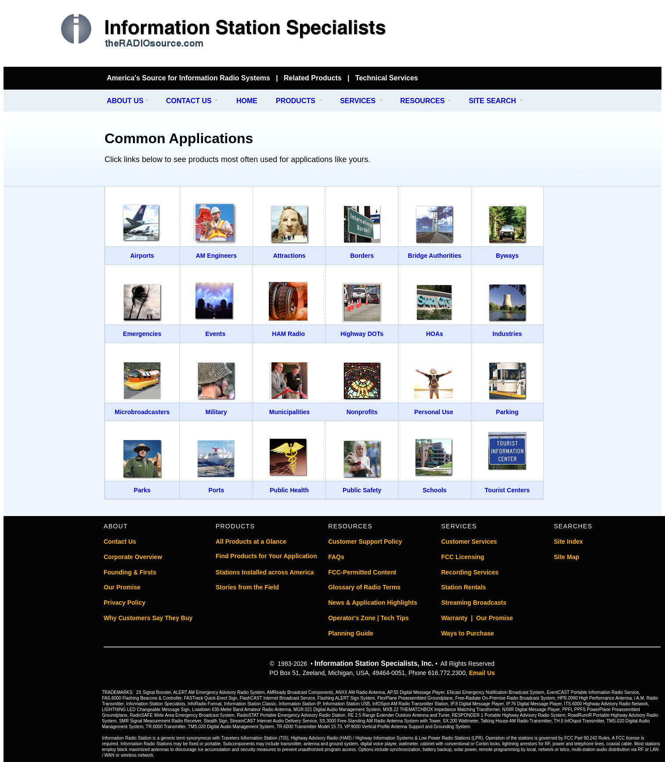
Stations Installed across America (265, 572)
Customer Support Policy (365, 541)
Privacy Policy (124, 602)
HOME (246, 101)
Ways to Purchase (467, 633)
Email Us (482, 672)
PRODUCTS (295, 101)
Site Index (568, 541)
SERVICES (358, 101)
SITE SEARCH (492, 101)
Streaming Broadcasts (473, 602)
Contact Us (120, 541)
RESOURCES (422, 101)
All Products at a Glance (251, 541)
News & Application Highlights (372, 602)
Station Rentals (463, 587)
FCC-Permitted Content (362, 572)
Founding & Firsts (130, 572)
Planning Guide (350, 633)
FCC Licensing (462, 556)
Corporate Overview (133, 556)
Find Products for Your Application (266, 556)
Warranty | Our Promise (477, 617)
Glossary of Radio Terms (364, 587)
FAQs (336, 556)
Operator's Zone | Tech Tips (368, 617)
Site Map (566, 556)
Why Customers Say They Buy (148, 617)
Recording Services (470, 572)
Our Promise (122, 587)
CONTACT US (189, 101)
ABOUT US (125, 101)
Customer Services (469, 541)
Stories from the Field (247, 587)
